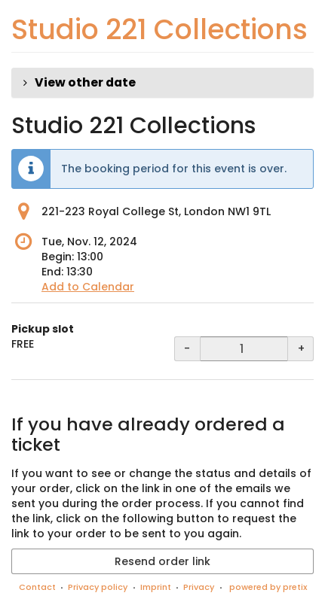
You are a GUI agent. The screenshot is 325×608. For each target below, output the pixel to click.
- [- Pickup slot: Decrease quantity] (187, 348)
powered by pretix (268, 587)
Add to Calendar (87, 286)
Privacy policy (97, 587)
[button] (162, 82)
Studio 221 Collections (159, 30)
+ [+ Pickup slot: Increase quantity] (301, 348)
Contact (37, 587)
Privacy (198, 587)
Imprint (155, 587)
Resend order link (162, 561)
